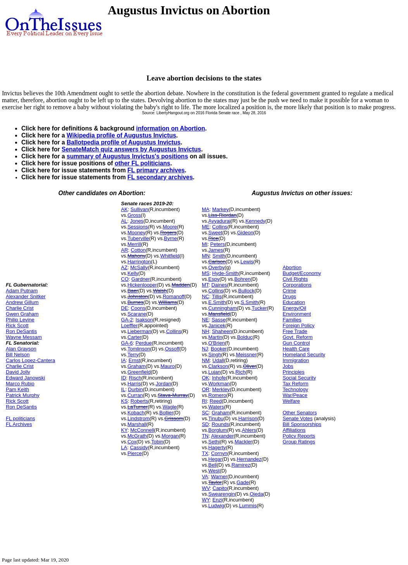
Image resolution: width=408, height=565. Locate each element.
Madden (181, 285)
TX (205, 453)
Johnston (137, 296)
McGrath (137, 436)
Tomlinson (138, 349)
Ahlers (249, 430)
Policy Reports (298, 436)
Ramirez (240, 465)
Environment (296, 314)
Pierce (134, 453)
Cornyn (219, 453)
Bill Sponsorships (301, 424)
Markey (220, 209)
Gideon (245, 232)
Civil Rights (295, 279)
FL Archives (19, 424)
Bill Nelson (17, 354)
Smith (218, 256)
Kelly (132, 273)
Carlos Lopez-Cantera (30, 360)
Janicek (217, 325)
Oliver (249, 366)
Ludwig (216, 505)
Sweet (215, 232)
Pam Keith (17, 389)
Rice (213, 238)
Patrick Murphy (23, 395)
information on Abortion (170, 128)
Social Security (299, 378)
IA (123, 360)
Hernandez (249, 459)
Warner (219, 476)
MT (205, 285)
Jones (136, 221)
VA (205, 476)
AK (124, 209)
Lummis (248, 505)
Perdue (144, 343)
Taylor (215, 482)
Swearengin (221, 494)
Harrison (247, 418)
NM (206, 360)
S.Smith (249, 302)
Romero (217, 395)
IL (123, 389)
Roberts (139, 401)
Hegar (215, 459)
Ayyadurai (219, 221)
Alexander (222, 436)
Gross (134, 215)
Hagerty (217, 447)
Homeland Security (303, 354)
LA (124, 447)
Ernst (134, 360)
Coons (138, 308)
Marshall (136, 424)
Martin (215, 337)
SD (205, 424)
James (215, 250)
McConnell (142, 430)
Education (293, 302)
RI (204, 401)
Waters (216, 407)
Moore (170, 227)
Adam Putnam (22, 291)
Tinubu (216, 418)
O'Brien (216, 343)
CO (125, 279)
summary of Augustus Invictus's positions (127, 156)
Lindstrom (138, 418)
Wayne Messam (24, 337)
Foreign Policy (298, 325)
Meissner (246, 354)
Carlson (217, 261)
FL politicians (20, 418)
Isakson (144, 320)
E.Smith (217, 302)
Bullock (246, 291)
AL (124, 221)
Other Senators (299, 413)
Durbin (135, 389)
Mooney (136, 232)
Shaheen (222, 331)
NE (205, 320)
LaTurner (137, 407)
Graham (136, 366)
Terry (133, 354)
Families (291, 320)
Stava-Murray (173, 395)
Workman (219, 383)
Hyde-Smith (225, 273)
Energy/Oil (294, 308)
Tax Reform (295, 383)
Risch (135, 378)
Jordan (163, 383)
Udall (218, 360)
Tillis (217, 296)
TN (205, 436)
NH (205, 331)
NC (205, 296)
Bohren (242, 279)
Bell (212, 465)
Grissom (173, 418)
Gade (242, 482)
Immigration (295, 360)
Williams (167, 302)
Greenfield (139, 372)
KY (124, 430)
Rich (241, 372)
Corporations (296, 285)
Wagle (169, 407)
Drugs (289, 296)
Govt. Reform (297, 337)
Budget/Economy (301, 273)
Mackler (243, 442)
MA (206, 209)
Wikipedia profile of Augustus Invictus (121, 135)
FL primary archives (156, 170)
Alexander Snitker (26, 296)
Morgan (170, 436)
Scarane (136, 314)
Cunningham (222, 308)
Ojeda (256, 494)
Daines (219, 285)
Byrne (170, 238)
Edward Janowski (25, 378)
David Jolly (18, 372)
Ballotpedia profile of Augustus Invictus (124, 142)
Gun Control (296, 343)
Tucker (259, 308)
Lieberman (139, 331)
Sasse (219, 320)
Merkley (221, 389)
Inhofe (219, 378)
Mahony (136, 256)
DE (124, 308)
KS (124, 401)
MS (206, 273)
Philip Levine (20, 320)
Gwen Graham (22, 314)
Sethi (214, 442)
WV (206, 488)
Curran (135, 395)
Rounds (220, 424)
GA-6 (127, 343)
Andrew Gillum (22, 302)
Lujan (214, 372)
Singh (214, 354)
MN (206, 256)
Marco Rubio (20, 383)
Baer (132, 291)
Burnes (135, 302)
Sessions (137, 227)
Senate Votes (297, 418)
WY (206, 500)
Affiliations (293, 430)
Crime (289, 291)
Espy (214, 279)
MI (204, 244)
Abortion (291, 267)
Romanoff (173, 296)
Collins (173, 331)
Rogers (168, 232)
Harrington (139, 261)
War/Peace (294, 395)
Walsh (160, 291)
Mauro (167, 366)
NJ (205, 349)
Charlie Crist (20, 308)
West (214, 471)
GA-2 (127, 320)
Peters (217, 244)
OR (206, 389)
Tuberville (138, 238)
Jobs (287, 366)
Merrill (134, 244)
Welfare (291, 401)
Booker (219, 349)
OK (205, 378)
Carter (134, 337)
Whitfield (169, 256)
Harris (134, 383)
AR (124, 250)
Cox (131, 442)
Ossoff (172, 349)
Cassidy (139, 447)
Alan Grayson (21, 349)
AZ (124, 267)
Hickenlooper (142, 285)
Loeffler (129, 325)
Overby (216, 267)
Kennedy (255, 221)
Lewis (247, 261)
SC (205, 413)
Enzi (217, 500)
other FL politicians (142, 163)
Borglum (217, 430)
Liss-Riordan (222, 215)
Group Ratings (298, 442)
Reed (216, 401)
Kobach (136, 413)
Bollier (166, 413)
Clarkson (218, 366)
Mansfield (219, 314)
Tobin (157, 442)
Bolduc (245, 337)
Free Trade (294, 331)
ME (206, 227)
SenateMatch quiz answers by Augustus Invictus (131, 149)
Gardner (140, 279)
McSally (139, 267)
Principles (293, 372)
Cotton (138, 250)
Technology (295, 389)
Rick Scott (17, 325)
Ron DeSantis (21, 331)
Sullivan (139, 209)
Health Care (295, 349)
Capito (220, 488)
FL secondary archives (160, 177)
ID (123, 378)
